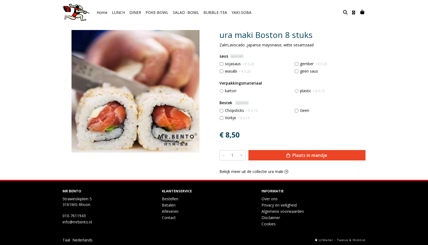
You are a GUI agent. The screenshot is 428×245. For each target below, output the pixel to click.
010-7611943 (74, 215)
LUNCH (118, 12)
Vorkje (237, 117)
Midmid (359, 240)
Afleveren (170, 211)
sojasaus (239, 63)
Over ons (269, 198)
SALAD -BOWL (186, 12)
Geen (304, 110)
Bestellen (170, 198)
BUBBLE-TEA (215, 12)
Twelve (342, 240)
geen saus (309, 71)
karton (230, 90)
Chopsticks (241, 110)
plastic (312, 90)
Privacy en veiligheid (279, 205)
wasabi (238, 71)
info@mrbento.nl (77, 222)
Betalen (169, 205)
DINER (135, 12)
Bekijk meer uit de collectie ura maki (253, 171)
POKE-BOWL (156, 12)
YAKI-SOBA (241, 12)
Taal (66, 240)
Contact (169, 217)
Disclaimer (270, 217)
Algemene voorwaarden (282, 211)
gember (313, 63)
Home (102, 12)
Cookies (268, 223)
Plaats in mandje (306, 155)
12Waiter (326, 240)
